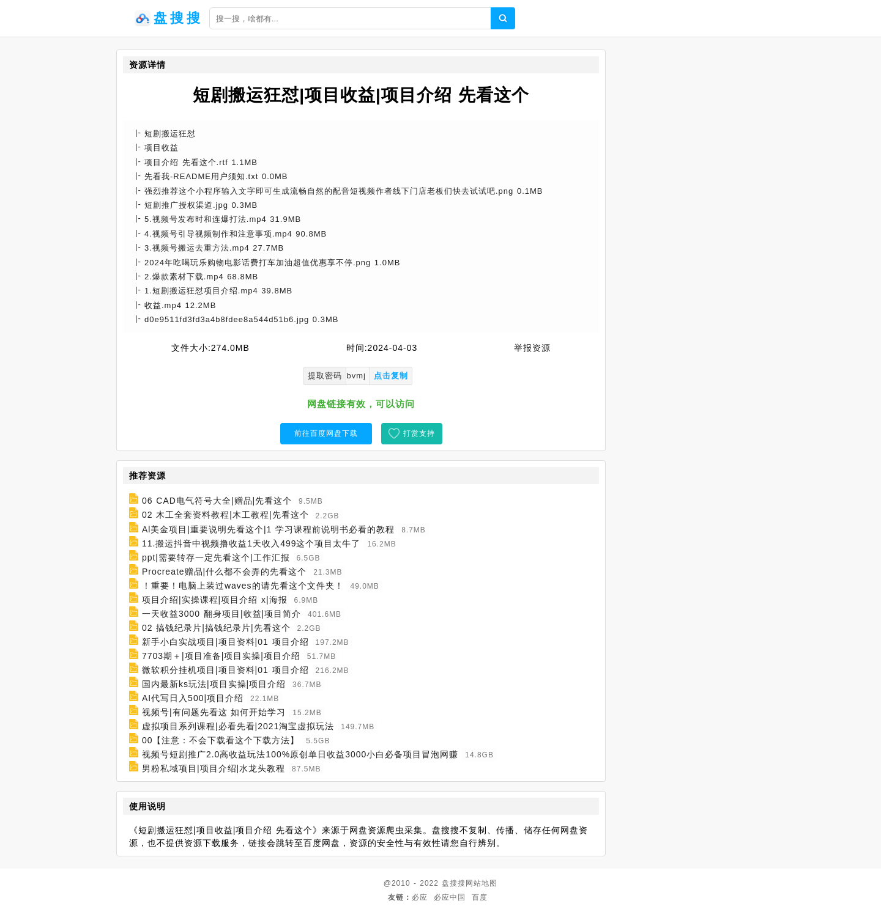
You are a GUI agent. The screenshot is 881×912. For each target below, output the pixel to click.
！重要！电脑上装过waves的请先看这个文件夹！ (243, 585)
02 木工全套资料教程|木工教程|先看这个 (225, 515)
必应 (420, 897)
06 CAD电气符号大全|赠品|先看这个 (217, 501)
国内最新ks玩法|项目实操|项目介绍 (214, 684)
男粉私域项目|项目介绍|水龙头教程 (213, 768)
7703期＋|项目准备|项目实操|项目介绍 (221, 656)
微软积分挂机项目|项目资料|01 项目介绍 (225, 670)
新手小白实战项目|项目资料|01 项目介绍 (225, 642)
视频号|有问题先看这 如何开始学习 (214, 712)
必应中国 (450, 897)
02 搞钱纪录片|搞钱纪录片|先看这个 (216, 628)
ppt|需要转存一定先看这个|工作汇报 (216, 557)
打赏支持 (419, 433)
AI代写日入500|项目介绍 (192, 698)
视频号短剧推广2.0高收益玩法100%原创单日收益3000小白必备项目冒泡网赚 (300, 754)
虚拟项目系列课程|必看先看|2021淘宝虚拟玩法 (238, 726)
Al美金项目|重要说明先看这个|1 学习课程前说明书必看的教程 (268, 529)
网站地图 (481, 883)
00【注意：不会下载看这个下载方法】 (221, 740)
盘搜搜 (454, 883)
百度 (480, 897)
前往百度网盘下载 (326, 433)
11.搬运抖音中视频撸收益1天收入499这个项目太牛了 (251, 543)
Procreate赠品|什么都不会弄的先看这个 (224, 571)
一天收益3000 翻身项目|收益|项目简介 (221, 614)
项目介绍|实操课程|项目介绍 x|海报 (215, 600)
